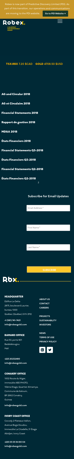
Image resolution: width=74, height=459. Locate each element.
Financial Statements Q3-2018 (22, 150)
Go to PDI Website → (55, 13)
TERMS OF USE (46, 337)
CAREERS (44, 307)
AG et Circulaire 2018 (16, 103)
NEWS (42, 333)
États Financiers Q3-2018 (19, 160)
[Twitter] (50, 350)
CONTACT (44, 303)
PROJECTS (44, 316)
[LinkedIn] (42, 350)
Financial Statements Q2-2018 (22, 169)
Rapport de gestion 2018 (18, 122)
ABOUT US (44, 299)
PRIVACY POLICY (48, 341)
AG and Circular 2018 (16, 94)
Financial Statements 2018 (20, 113)
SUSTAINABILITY (48, 320)
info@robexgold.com (16, 324)
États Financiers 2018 (16, 141)
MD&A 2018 (9, 131)
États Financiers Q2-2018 (19, 178)
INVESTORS (45, 324)
